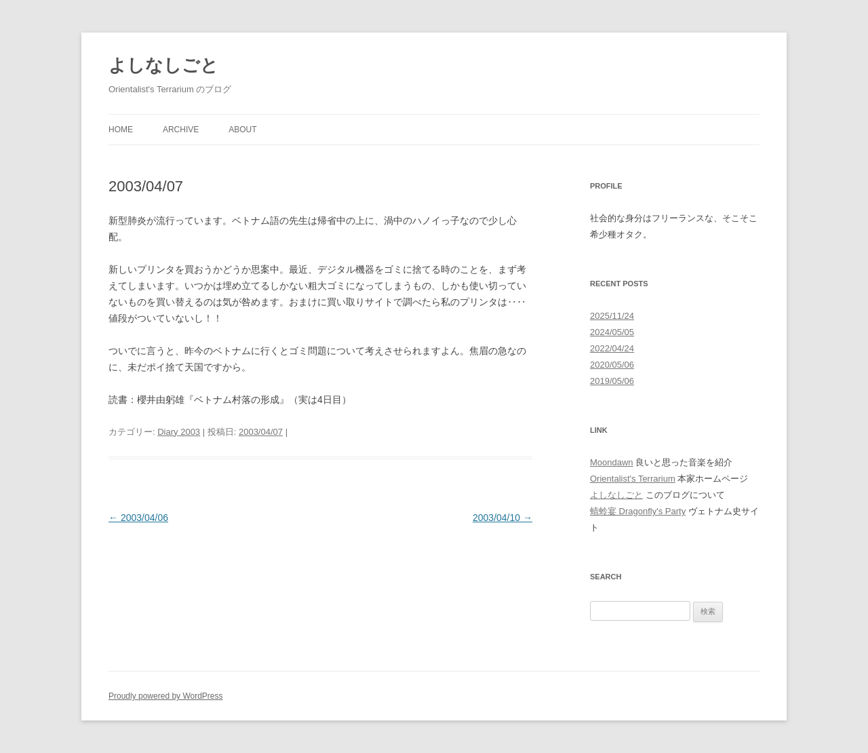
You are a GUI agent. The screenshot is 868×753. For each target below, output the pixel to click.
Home (120, 129)
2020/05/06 (612, 365)
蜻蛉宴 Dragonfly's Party (638, 511)
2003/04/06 (138, 517)
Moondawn (611, 462)
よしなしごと (163, 65)
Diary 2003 (178, 432)
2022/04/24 (612, 348)
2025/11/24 (612, 316)
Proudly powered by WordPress (165, 696)
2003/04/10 (502, 517)
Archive (181, 129)
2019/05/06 (612, 381)
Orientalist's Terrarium (632, 479)
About (242, 129)
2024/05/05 (612, 332)
